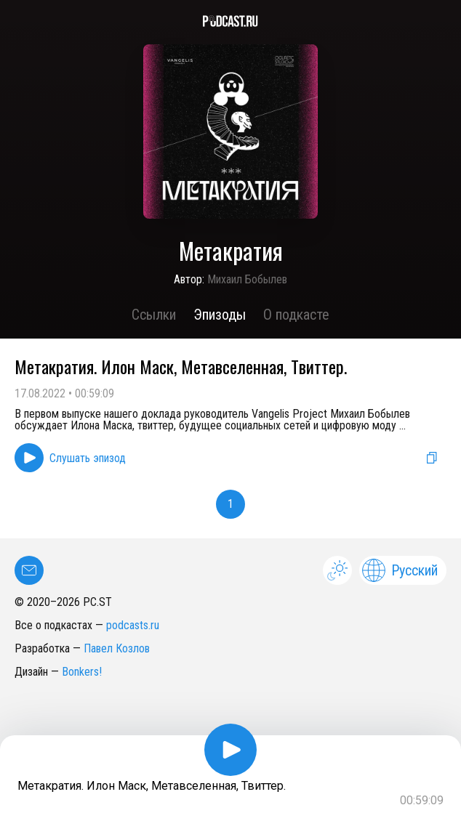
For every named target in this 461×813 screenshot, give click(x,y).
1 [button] (230, 504)
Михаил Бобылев (247, 279)
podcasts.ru (132, 625)
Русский (400, 570)
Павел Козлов (117, 648)
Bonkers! (82, 672)
